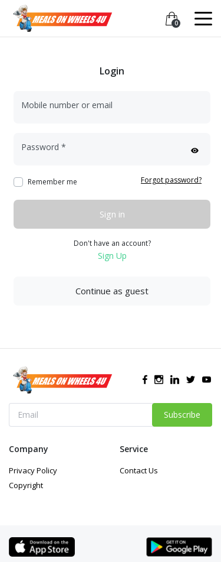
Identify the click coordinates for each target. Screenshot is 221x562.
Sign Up (112, 255)
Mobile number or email (67, 105)
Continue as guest (112, 291)
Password (43, 146)
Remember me (52, 182)
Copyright (26, 485)
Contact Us (139, 470)
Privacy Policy (33, 470)
